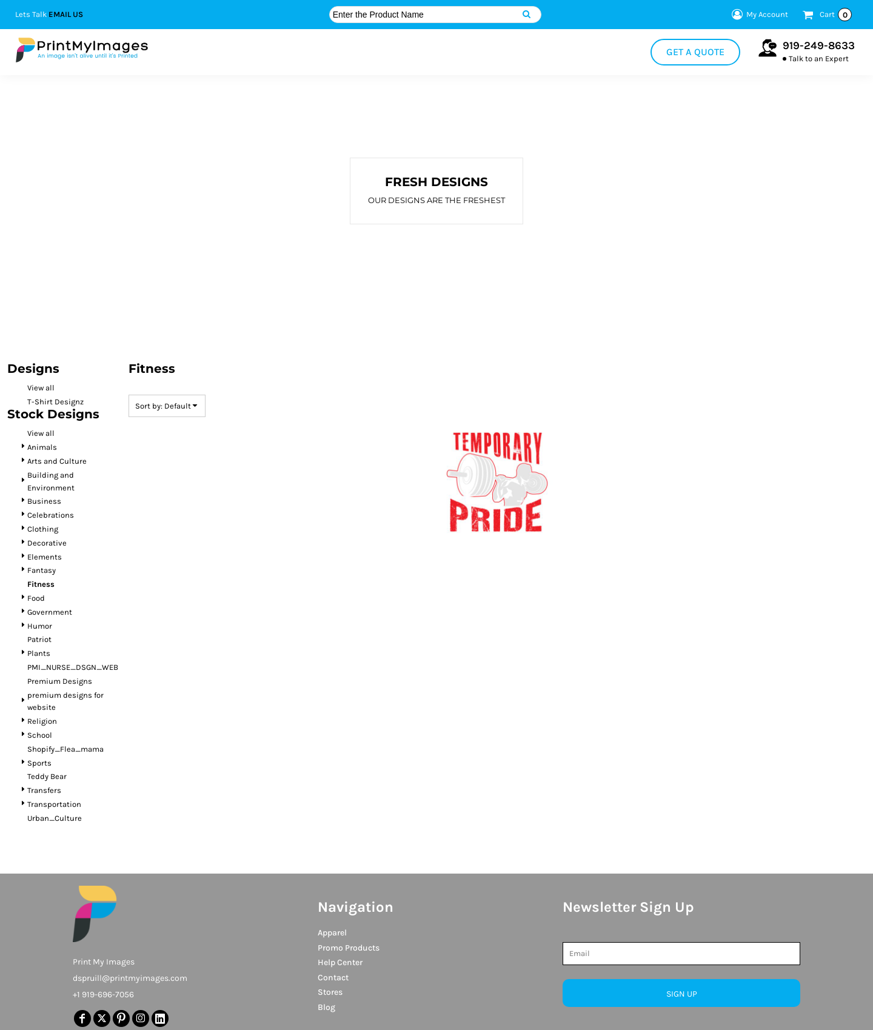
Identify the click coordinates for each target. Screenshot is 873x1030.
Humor (39, 625)
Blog (326, 1007)
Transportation (54, 804)
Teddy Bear (47, 776)
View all (41, 387)
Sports (39, 762)
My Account (758, 14)
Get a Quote (695, 52)
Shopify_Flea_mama (65, 749)
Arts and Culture (57, 461)
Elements (44, 556)
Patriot (39, 639)
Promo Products (349, 948)
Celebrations (50, 515)
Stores (330, 992)
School (39, 735)
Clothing (42, 528)
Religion (42, 721)
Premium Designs (59, 681)
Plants (38, 653)
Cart (836, 14)
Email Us (65, 14)
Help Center (340, 962)
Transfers (44, 790)
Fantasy (41, 570)
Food (36, 598)
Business (44, 501)
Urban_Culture (54, 818)
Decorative (47, 542)
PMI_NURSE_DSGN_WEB (72, 667)
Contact (333, 977)
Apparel (332, 933)
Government (49, 612)
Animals (42, 447)
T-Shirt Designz (55, 401)
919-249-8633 (819, 45)
